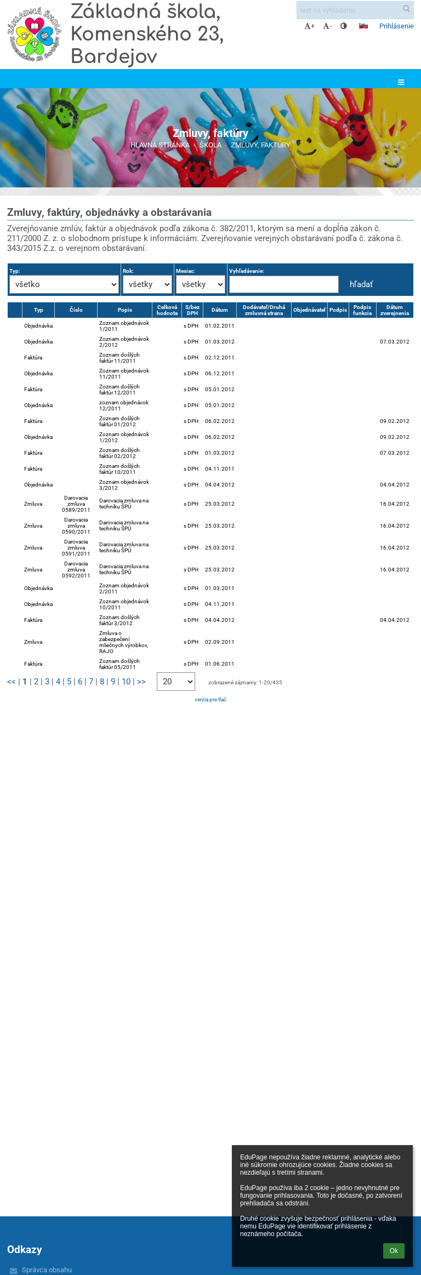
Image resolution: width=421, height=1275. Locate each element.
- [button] (327, 26)
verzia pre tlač (210, 699)
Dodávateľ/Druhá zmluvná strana (264, 310)
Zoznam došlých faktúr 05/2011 (119, 664)
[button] (363, 25)
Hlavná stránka (160, 145)
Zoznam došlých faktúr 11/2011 (119, 358)
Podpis (338, 310)
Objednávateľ (309, 310)
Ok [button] (394, 1251)
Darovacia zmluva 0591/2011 (76, 548)
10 (126, 682)
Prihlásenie (396, 26)
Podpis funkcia (362, 310)
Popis (125, 310)
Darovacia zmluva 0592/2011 (76, 570)
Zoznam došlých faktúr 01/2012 (119, 421)
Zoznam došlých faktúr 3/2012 (119, 620)
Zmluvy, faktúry (261, 145)
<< (11, 682)
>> (141, 682)
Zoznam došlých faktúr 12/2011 (119, 390)
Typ (38, 310)
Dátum (220, 310)
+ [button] (309, 26)
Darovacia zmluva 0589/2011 (76, 504)
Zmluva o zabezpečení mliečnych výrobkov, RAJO (123, 642)
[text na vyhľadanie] (355, 10)
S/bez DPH (192, 310)
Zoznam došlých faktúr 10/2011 (119, 469)
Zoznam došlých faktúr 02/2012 (119, 453)
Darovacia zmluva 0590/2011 (76, 526)
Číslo (76, 310)
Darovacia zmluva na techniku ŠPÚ (124, 504)
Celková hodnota (167, 310)
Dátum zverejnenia (394, 310)
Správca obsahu (47, 1270)
